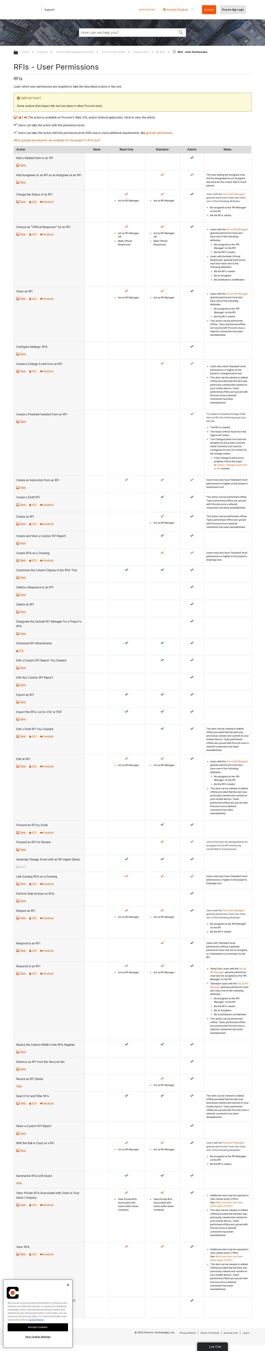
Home (26, 51)
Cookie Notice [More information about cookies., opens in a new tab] (36, 1319)
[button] (181, 32)
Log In (246, 1332)
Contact (209, 9)
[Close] (68, 1285)
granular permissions (159, 133)
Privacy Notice (187, 1332)
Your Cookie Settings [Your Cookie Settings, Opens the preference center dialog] (38, 1336)
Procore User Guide (114, 51)
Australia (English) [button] (176, 9)
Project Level (141, 51)
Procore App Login (233, 9)
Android (47, 202)
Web (21, 165)
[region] (38, 1313)
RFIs (160, 51)
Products (42, 51)
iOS (33, 202)
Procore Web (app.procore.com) (75, 51)
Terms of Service (209, 1332)
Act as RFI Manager (233, 194)
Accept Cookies (37, 1327)
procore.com (147, 9)
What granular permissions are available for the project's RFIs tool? (57, 140)
